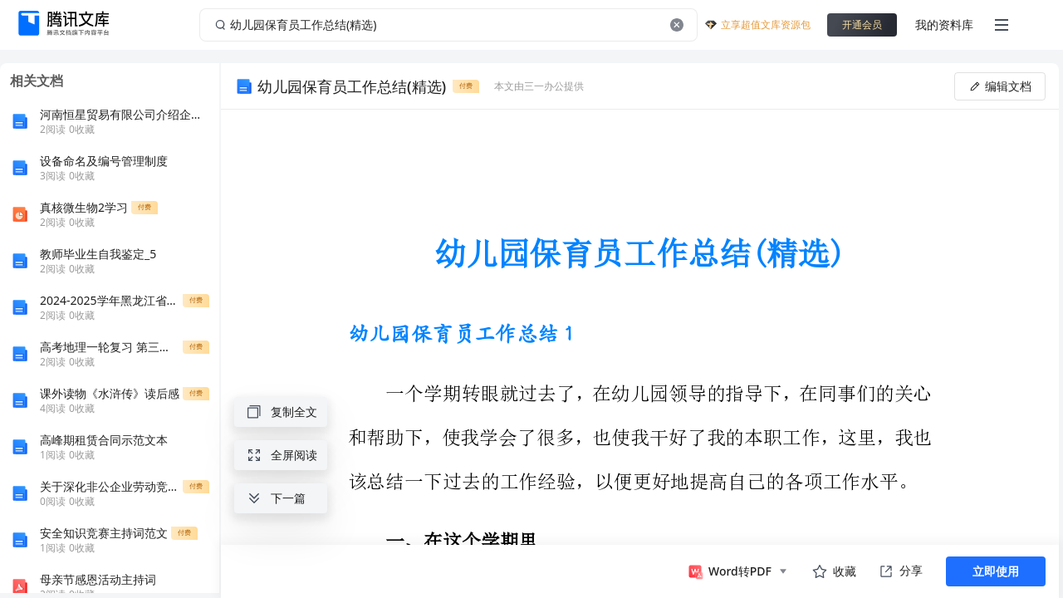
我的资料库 (944, 24)
